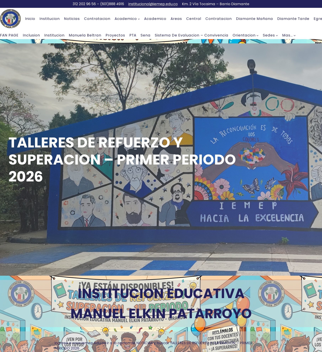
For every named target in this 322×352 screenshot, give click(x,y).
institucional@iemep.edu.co (153, 3)
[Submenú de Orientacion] (257, 35)
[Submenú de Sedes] (277, 35)
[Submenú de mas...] (295, 35)
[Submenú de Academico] (139, 19)
